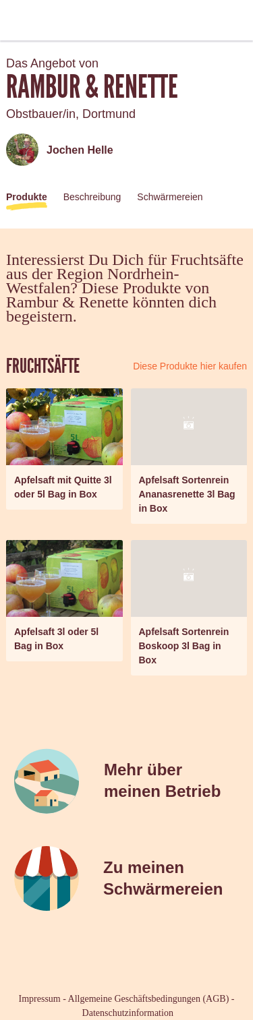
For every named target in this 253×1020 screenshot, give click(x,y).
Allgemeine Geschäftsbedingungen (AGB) (148, 999)
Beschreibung (92, 196)
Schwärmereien (169, 196)
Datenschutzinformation (127, 1013)
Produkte (26, 196)
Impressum (40, 999)
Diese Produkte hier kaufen (190, 366)
